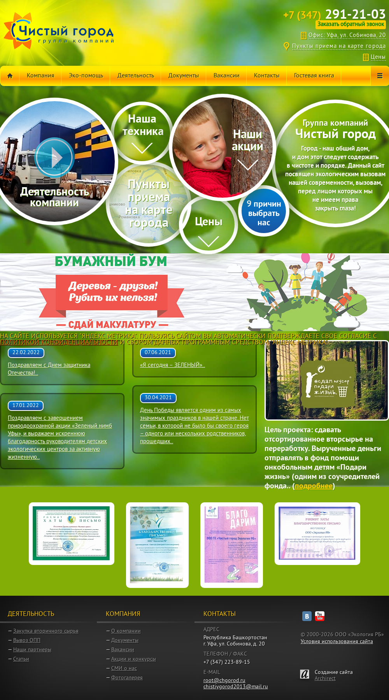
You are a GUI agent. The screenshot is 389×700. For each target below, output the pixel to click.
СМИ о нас (124, 668)
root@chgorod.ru (224, 680)
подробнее (314, 486)
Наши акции (247, 141)
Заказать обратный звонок (350, 24)
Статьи (21, 659)
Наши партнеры (32, 650)
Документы (124, 640)
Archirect (325, 678)
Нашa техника (143, 125)
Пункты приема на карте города (339, 46)
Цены (378, 57)
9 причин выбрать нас (264, 213)
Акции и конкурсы (133, 659)
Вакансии (122, 650)
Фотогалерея (127, 678)
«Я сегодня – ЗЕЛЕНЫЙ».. (172, 365)
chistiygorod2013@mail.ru (235, 687)
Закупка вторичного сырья (46, 631)
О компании (126, 631)
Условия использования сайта (337, 642)
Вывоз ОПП (26, 640)
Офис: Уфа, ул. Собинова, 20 (347, 35)
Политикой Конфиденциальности (59, 343)
